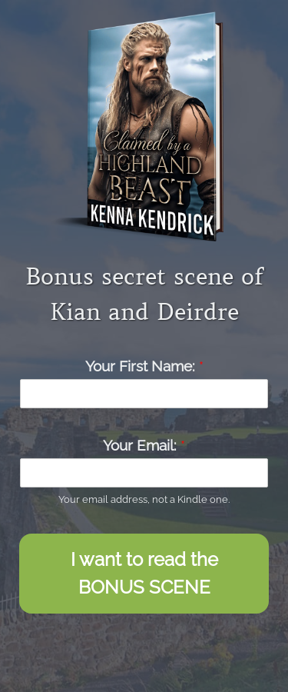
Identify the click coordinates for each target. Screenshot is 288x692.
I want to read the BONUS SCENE (144, 573)
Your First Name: (144, 366)
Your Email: (144, 445)
